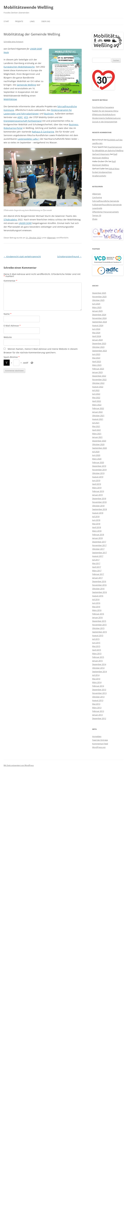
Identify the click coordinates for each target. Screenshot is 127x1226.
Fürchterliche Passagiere (103, 107)
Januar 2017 (97, 577)
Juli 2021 (95, 422)
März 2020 (96, 458)
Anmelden (96, 736)
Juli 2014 (95, 675)
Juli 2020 (95, 451)
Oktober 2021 (98, 415)
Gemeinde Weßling (26, 84)
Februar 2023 (98, 368)
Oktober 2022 (98, 383)
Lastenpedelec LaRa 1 (28, 138)
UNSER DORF (25, 223)
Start (6, 21)
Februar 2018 (98, 534)
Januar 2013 (97, 714)
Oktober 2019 (98, 473)
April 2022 (96, 401)
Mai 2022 (96, 397)
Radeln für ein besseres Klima (105, 111)
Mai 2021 (96, 426)
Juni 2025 (96, 303)
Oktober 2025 (98, 300)
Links (32, 21)
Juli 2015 (95, 639)
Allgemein (51, 237)
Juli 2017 (95, 559)
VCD (26, 117)
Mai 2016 (96, 606)
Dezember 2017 (99, 541)
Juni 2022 (96, 394)
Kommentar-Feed (100, 743)
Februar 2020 (98, 462)
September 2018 (99, 509)
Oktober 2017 (98, 549)
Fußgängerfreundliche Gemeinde (107, 204)
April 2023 (96, 361)
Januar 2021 (97, 437)
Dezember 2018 (99, 498)
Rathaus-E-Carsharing (43, 131)
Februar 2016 (98, 613)
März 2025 (96, 307)
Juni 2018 (96, 520)
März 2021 (96, 433)
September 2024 (99, 321)
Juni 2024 (96, 329)
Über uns (45, 21)
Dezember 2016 (99, 581)
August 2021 (97, 419)
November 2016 (99, 585)
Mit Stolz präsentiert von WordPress (19, 765)
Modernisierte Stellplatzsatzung (106, 118)
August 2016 (97, 595)
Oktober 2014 (98, 668)
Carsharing (97, 197)
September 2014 (99, 671)
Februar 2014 (98, 686)
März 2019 (96, 487)
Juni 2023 (96, 354)
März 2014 (96, 682)
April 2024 (96, 336)
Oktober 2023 (98, 347)
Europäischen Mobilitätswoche (19, 66)
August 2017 (97, 556)
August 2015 (97, 635)
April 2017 (96, 567)
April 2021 (96, 430)
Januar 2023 (97, 372)
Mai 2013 (96, 704)
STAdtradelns (10, 219)
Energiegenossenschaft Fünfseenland (23, 120)
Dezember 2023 (99, 343)
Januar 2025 (97, 311)
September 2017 (99, 552)
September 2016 (99, 592)
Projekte (19, 21)
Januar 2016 (97, 617)
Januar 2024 (97, 339)
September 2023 (99, 350)
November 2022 (99, 379)
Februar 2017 (98, 574)
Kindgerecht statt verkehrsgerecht (22, 256)
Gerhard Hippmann (101, 154)
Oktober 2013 (98, 696)
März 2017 (96, 570)
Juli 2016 (95, 599)
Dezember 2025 (99, 293)
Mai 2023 (96, 357)
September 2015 (99, 632)
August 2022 (97, 386)
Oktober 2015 (98, 628)
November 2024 (99, 318)
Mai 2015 (96, 646)
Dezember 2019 (99, 466)
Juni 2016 (96, 603)
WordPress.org (98, 747)
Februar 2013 (98, 711)
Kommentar (10, 280)
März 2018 (96, 531)
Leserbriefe (97, 208)
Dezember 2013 (99, 689)
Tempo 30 (96, 215)
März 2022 (96, 404)
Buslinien (49, 113)
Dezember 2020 (99, 440)
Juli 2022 (95, 390)
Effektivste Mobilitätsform (104, 114)
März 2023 (96, 365)
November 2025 (99, 296)
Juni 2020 (96, 455)
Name (7, 313)
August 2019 (97, 476)
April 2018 (96, 527)
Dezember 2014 (99, 664)
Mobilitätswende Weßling (28, 7)
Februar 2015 (98, 657)
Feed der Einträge (100, 740)
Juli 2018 (95, 516)
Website (8, 337)
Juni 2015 (96, 642)
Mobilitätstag (10, 99)
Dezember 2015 (99, 621)
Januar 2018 (97, 538)
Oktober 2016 (98, 588)
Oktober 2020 (98, 444)
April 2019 (96, 484)
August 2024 (97, 325)
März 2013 (96, 707)
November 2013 (99, 693)
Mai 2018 (96, 523)
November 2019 (99, 469)
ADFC (20, 117)
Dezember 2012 (99, 718)
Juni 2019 (96, 480)
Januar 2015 (97, 660)
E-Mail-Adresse (12, 325)
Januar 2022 (97, 412)
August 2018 (97, 513)
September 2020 (99, 448)
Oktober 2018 (98, 505)
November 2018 (99, 502)
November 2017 (99, 545)
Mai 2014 (96, 678)
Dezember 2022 (99, 376)
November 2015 (99, 624)
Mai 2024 (96, 332)
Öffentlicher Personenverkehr (105, 211)
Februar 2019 (98, 491)
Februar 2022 (98, 408)
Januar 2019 (97, 494)
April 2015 (96, 650)
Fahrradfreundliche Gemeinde (105, 201)
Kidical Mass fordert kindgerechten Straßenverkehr (105, 172)
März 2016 (96, 610)
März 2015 (96, 653)
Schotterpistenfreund (69, 256)
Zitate (94, 219)
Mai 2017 (96, 563)
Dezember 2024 (99, 314)
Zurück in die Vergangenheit (104, 121)
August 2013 (97, 700)
